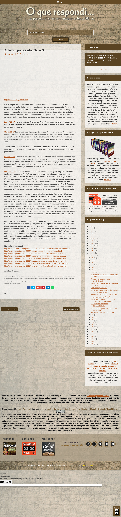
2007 (92, 339)
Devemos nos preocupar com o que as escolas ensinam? (103, 300)
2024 (92, 229)
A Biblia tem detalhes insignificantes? (99, 305)
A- (116, 513)
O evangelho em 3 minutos (99, 362)
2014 (92, 253)
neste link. (113, 124)
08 (93, 267)
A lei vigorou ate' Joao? (100, 297)
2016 (92, 248)
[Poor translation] (8, 482)
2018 (92, 243)
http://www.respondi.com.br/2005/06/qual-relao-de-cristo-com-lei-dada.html (33, 253)
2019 (92, 241)
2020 (92, 238)
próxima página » (71, 309)
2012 (92, 327)
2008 (92, 336)
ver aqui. (107, 180)
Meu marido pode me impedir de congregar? (104, 309)
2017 (92, 246)
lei (28, 54)
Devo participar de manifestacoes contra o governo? (104, 291)
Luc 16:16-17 (9, 122)
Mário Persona (87, 466)
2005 (92, 344)
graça (10, 54)
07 (93, 270)
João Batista (20, 54)
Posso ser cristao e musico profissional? (101, 280)
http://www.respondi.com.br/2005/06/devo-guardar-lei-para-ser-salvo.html (33, 251)
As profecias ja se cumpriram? (103, 312)
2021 (92, 236)
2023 (92, 231)
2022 (92, 234)
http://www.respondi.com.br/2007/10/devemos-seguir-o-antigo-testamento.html (35, 261)
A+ (117, 510)
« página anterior (9, 309)
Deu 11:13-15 (9, 157)
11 (92, 260)
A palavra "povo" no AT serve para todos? (104, 276)
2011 (91, 329)
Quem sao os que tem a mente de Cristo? (104, 284)
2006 (92, 341)
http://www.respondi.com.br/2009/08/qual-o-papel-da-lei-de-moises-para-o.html (35, 256)
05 (93, 315)
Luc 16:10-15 (9, 172)
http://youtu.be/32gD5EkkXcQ (16, 100)
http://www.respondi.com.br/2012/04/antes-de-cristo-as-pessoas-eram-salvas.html (36, 263)
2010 (92, 332)
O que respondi (8, 409)
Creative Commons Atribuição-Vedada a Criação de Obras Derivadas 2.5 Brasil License (103, 367)
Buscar (60, 39)
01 (93, 324)
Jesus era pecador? (99, 288)
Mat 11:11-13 (9, 132)
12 (93, 258)
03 (93, 320)
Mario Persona (24, 409)
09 (93, 265)
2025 (92, 227)
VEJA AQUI (102, 69)
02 (93, 322)
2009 (92, 334)
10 (93, 262)
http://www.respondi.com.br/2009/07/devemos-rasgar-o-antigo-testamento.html (35, 258)
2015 (92, 251)
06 (93, 272)
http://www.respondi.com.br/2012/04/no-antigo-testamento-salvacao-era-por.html (35, 266)
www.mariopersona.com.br (58, 276)
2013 (92, 255)
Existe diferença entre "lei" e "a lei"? (104, 294)
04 (93, 317)
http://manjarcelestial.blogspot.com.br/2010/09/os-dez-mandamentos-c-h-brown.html (37, 249)
